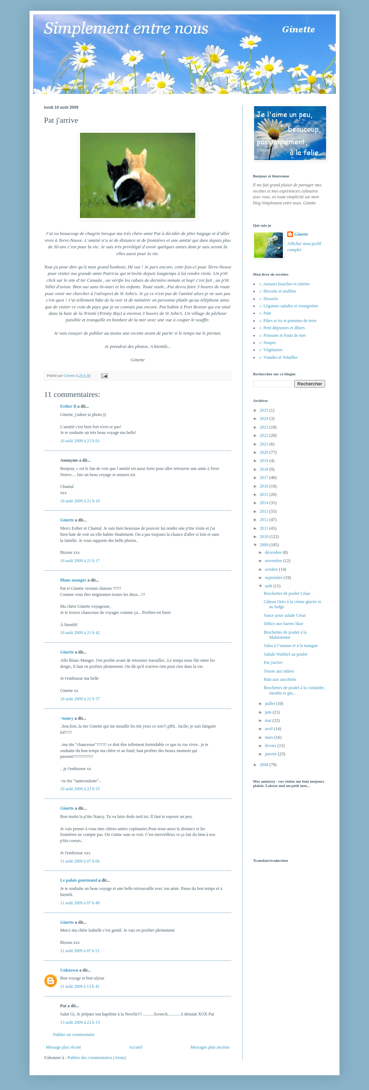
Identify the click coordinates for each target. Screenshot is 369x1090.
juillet (270, 703)
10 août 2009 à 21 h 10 (80, 500)
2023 (265, 427)
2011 (265, 528)
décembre (274, 552)
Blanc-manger (73, 580)
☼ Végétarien (270, 349)
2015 (265, 494)
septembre (274, 577)
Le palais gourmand (78, 880)
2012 (265, 519)
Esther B (68, 406)
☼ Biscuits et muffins (277, 291)
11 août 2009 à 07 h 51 (80, 950)
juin (269, 712)
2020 (265, 452)
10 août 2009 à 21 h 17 (80, 560)
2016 (265, 486)
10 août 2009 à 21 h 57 (80, 698)
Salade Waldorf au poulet (285, 654)
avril (269, 728)
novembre (274, 560)
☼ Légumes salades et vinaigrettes (288, 305)
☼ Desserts (268, 298)
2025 (265, 410)
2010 (265, 536)
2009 (265, 544)
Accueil (135, 1047)
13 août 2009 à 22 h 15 (80, 1022)
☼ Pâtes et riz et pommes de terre (287, 320)
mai (268, 720)
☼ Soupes (267, 342)
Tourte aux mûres (279, 671)
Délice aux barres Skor (283, 623)
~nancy (67, 718)
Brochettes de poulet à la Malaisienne (285, 635)
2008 (265, 764)
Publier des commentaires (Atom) (96, 1057)
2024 (265, 418)
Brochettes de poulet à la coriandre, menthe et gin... (294, 690)
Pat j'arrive (273, 662)
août (269, 585)
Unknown (69, 970)
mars (269, 737)
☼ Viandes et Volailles (278, 357)
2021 (265, 444)
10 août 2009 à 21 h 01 (80, 440)
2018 (265, 469)
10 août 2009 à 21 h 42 (80, 632)
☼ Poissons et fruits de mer (282, 335)
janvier (271, 753)
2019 (265, 460)
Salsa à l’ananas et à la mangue (290, 645)
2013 (265, 511)
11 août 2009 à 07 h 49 (80, 902)
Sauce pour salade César (285, 615)
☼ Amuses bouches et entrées (284, 283)
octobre (272, 569)
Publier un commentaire (73, 1034)
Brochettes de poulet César (287, 593)
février (271, 745)
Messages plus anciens (210, 1047)
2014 (265, 502)
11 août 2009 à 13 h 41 (80, 986)
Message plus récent (63, 1047)
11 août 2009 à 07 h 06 (80, 861)
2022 (265, 435)
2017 (265, 477)
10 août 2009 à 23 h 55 (80, 788)
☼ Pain (264, 313)
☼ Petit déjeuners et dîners (281, 327)
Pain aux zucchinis (280, 679)
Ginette (67, 520)
